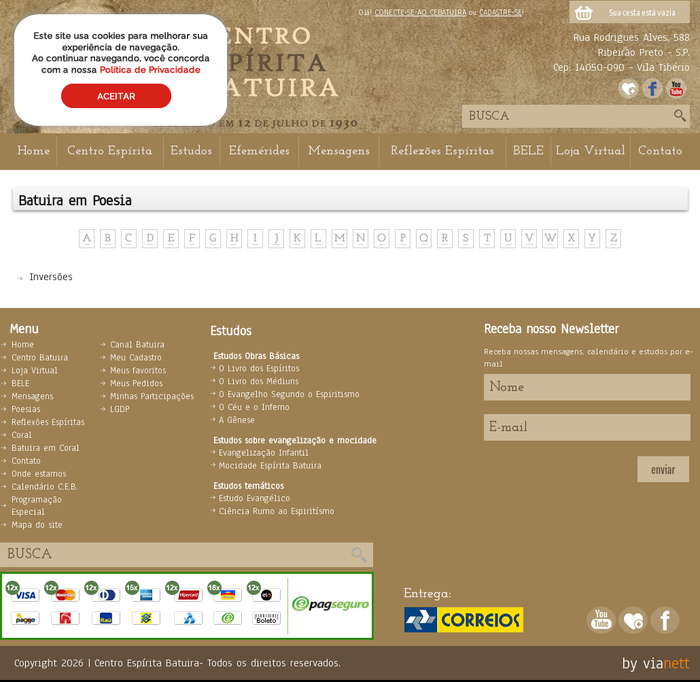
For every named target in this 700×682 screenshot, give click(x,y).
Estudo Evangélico (254, 498)
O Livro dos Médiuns (258, 381)
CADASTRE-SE (500, 12)
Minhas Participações (152, 396)
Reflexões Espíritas (442, 151)
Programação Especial (37, 506)
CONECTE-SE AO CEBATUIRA (420, 12)
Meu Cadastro (136, 358)
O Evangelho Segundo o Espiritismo (289, 394)
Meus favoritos (138, 370)
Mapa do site (37, 525)
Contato (660, 151)
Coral (22, 435)
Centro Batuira (40, 358)
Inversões (51, 276)
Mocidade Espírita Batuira (270, 466)
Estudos (191, 151)
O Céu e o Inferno (254, 407)
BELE (528, 151)
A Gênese (237, 420)
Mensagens (339, 151)
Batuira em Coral (46, 448)
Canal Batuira (137, 345)
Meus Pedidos (136, 383)
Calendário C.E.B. (45, 487)
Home (33, 151)
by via (642, 663)
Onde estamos (39, 474)
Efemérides (259, 151)
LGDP (119, 409)
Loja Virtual (590, 151)
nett (676, 663)
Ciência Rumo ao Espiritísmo (276, 511)
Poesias (26, 409)
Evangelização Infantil (264, 453)
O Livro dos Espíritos (259, 368)
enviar (663, 469)
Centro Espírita (109, 151)
